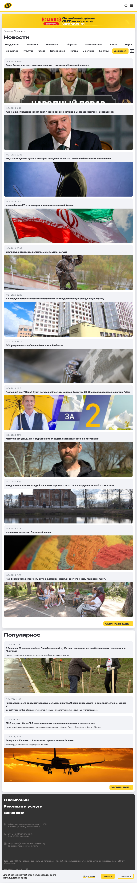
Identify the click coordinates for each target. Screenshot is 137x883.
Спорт (41, 50)
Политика (32, 44)
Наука (128, 44)
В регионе (88, 50)
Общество (71, 44)
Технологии (11, 50)
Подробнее (89, 876)
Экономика (52, 44)
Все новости (120, 50)
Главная (8, 31)
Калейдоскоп (57, 50)
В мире (113, 44)
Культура (28, 50)
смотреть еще (117, 624)
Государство (12, 44)
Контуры (104, 50)
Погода (74, 50)
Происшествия (93, 44)
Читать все (120, 788)
